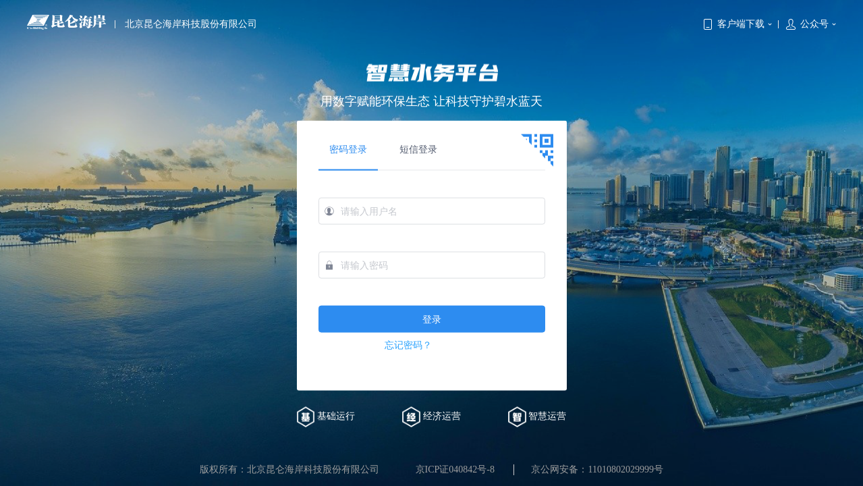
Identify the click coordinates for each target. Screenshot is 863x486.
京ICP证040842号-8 (455, 469)
